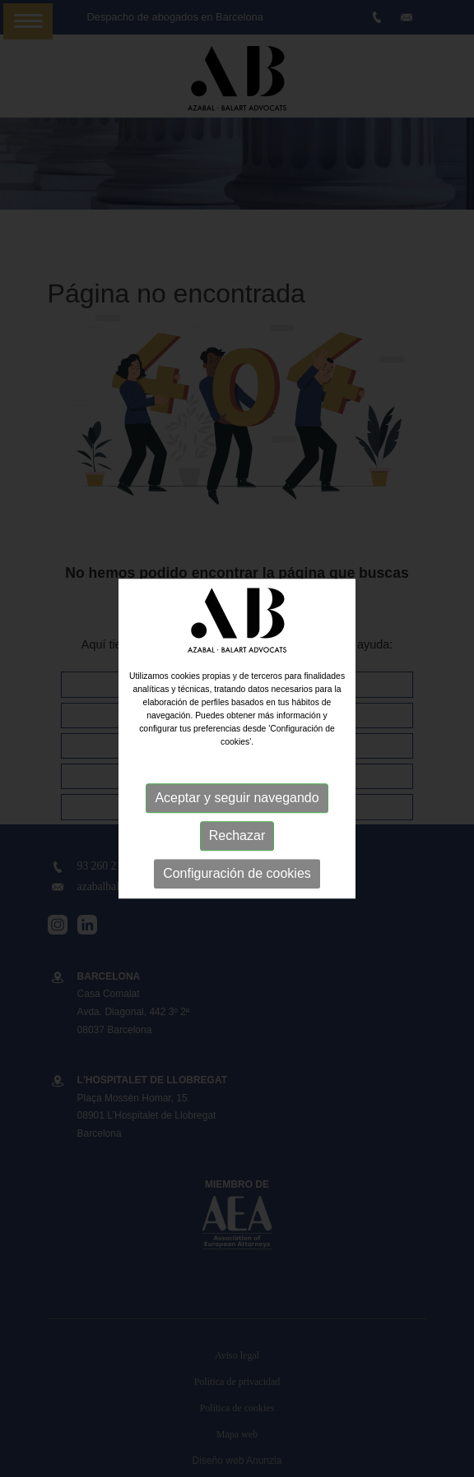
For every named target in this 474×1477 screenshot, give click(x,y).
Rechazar (237, 836)
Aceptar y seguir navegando (236, 798)
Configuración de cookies (237, 874)
